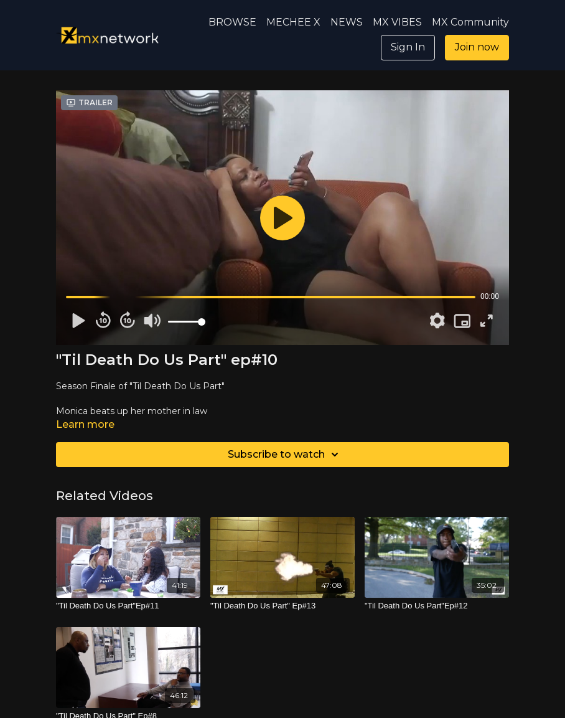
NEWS (346, 22)
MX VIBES (397, 22)
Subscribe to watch (285, 454)
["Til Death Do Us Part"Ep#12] (437, 606)
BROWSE (232, 22)
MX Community (470, 22)
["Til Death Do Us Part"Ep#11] (128, 606)
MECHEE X (293, 22)
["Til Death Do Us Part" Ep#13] (282, 606)
